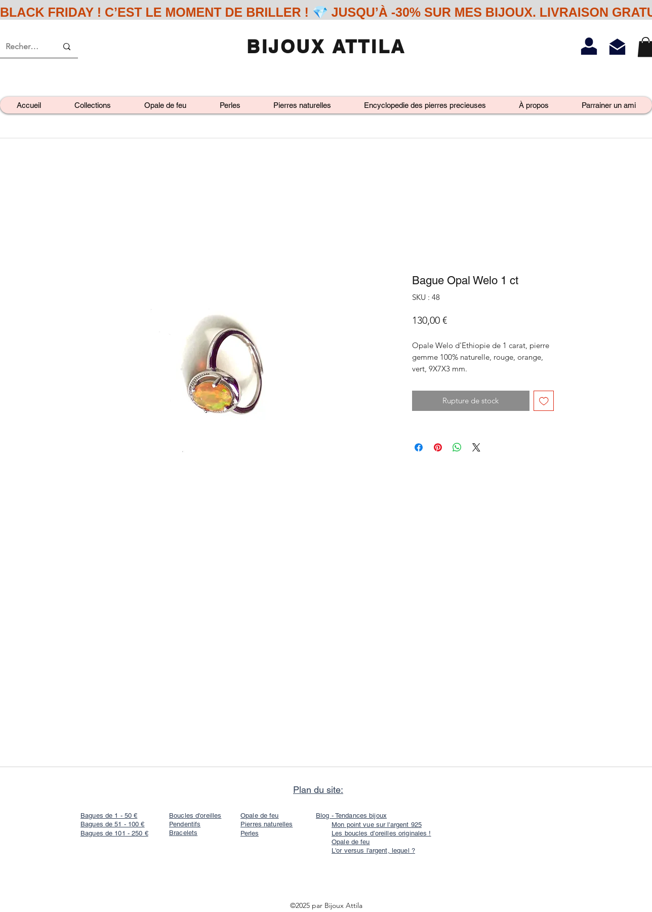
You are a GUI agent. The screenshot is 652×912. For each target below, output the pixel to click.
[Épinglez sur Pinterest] (438, 447)
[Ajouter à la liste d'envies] (544, 401)
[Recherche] (24, 46)
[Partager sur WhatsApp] (457, 447)
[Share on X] (476, 447)
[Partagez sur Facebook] (419, 447)
